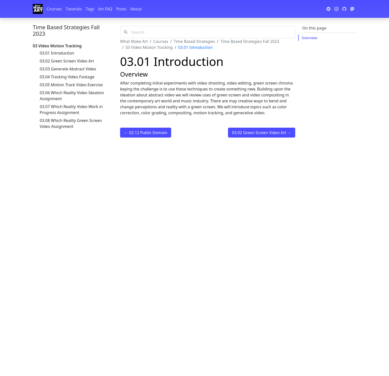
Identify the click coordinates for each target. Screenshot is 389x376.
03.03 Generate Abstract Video (68, 69)
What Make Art (134, 41)
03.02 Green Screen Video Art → (261, 132)
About (135, 9)
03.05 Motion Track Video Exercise (71, 84)
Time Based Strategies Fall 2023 (66, 30)
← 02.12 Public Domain (145, 132)
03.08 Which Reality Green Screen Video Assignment (71, 123)
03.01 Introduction (57, 53)
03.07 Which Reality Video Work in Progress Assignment (71, 109)
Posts (121, 9)
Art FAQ (105, 9)
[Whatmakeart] (38, 9)
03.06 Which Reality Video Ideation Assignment (72, 95)
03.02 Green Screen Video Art (67, 61)
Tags (90, 9)
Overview (309, 37)
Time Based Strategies (194, 41)
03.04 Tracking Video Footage (67, 77)
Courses (54, 9)
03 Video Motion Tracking (149, 47)
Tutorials (74, 9)
